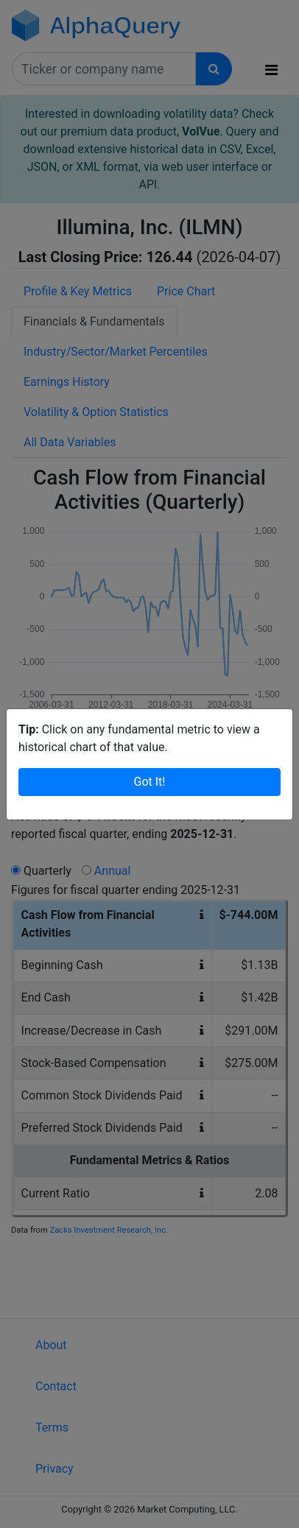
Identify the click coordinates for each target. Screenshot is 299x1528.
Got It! (150, 782)
